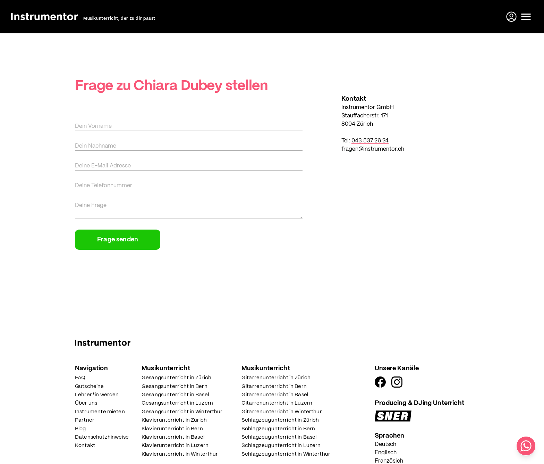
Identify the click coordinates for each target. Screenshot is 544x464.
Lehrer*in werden (97, 394)
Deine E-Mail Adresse (103, 165)
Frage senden (117, 240)
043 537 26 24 (370, 140)
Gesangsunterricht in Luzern (177, 403)
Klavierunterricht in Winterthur (180, 454)
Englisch (386, 452)
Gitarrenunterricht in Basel (274, 394)
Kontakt (85, 445)
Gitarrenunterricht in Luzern (276, 403)
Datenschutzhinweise (102, 437)
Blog (80, 428)
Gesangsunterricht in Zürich (176, 377)
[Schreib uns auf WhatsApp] (526, 446)
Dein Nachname (95, 146)
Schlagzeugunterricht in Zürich (280, 420)
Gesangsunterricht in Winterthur (182, 411)
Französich (389, 461)
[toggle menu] (526, 16)
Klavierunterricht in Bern (172, 428)
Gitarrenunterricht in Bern (274, 386)
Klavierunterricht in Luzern (175, 445)
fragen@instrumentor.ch (372, 149)
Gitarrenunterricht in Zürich (276, 377)
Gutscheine (89, 386)
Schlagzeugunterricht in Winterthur (285, 454)
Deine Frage (91, 205)
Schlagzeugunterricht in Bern (278, 428)
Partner (84, 420)
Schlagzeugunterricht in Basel (278, 437)
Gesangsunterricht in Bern (174, 386)
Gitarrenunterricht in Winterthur (281, 411)
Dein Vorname (93, 126)
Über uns (86, 403)
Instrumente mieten (100, 411)
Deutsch (385, 444)
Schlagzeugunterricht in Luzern (281, 445)
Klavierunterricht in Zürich (174, 420)
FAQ (80, 377)
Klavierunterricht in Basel (173, 437)
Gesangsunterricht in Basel (175, 394)
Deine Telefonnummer (103, 185)
